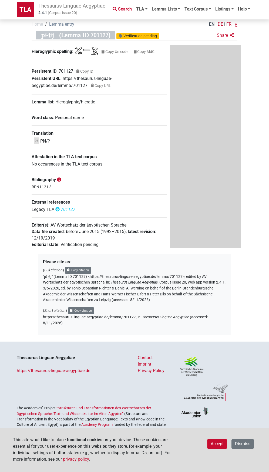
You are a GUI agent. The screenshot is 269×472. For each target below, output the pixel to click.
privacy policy (76, 459)
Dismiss (242, 443)
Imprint (144, 364)
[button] (225, 35)
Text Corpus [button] (196, 9)
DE (220, 24)
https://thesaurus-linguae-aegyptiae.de (53, 370)
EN (211, 24)
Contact (145, 357)
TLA (25, 10)
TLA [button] (140, 9)
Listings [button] (222, 9)
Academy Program (97, 424)
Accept (217, 443)
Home (37, 24)
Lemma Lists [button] (164, 9)
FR (228, 24)
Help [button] (242, 9)
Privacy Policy (151, 370)
